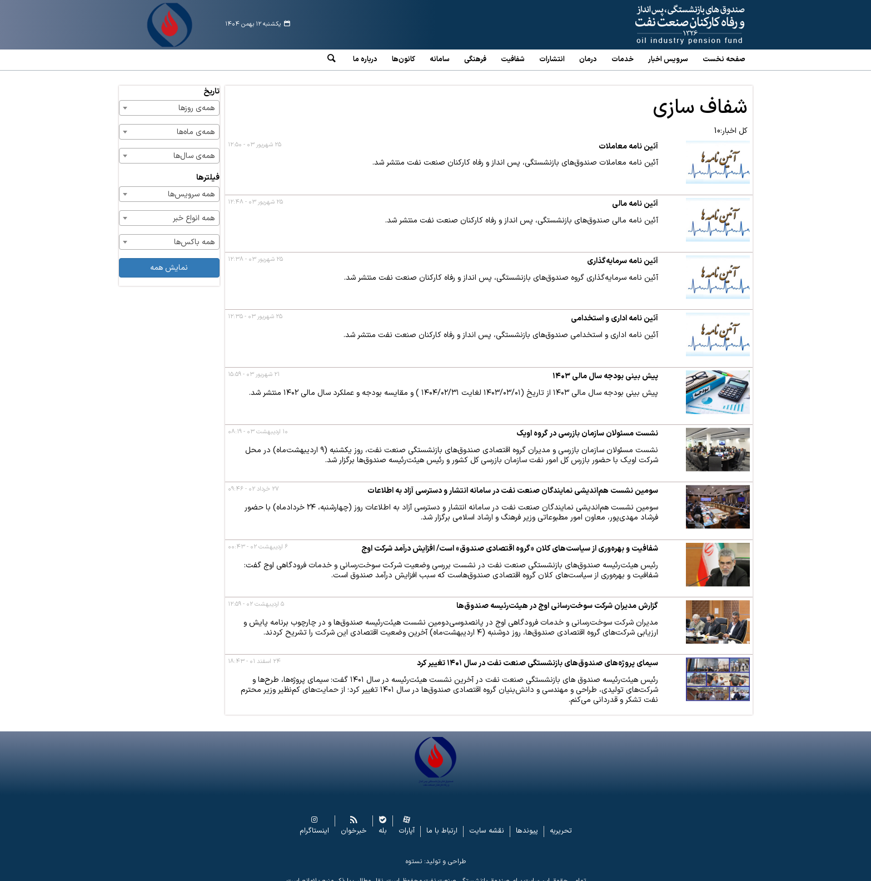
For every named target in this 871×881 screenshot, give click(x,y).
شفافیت (513, 59)
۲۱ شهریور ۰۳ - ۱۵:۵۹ (254, 366)
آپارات (407, 822)
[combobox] (169, 99)
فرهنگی (475, 59)
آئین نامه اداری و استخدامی (614, 310)
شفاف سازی (700, 100)
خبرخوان (354, 822)
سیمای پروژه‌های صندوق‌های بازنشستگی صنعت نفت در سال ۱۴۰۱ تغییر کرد (537, 655)
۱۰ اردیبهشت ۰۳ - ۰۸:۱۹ (258, 423)
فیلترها (208, 169)
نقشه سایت (486, 822)
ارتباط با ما (441, 822)
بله (383, 822)
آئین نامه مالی (635, 195)
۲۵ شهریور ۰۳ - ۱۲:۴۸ (255, 194)
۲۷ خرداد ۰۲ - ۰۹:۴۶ (253, 481)
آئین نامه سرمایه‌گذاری (622, 253)
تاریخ (211, 83)
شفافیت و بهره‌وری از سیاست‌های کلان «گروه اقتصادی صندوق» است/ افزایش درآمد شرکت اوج (509, 540)
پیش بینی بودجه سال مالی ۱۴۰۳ (605, 368)
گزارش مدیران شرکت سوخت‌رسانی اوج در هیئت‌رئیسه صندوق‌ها (557, 597)
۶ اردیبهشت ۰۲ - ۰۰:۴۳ (258, 538)
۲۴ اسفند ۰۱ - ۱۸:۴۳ (254, 653)
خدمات (622, 59)
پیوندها (527, 822)
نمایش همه (169, 259)
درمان (588, 59)
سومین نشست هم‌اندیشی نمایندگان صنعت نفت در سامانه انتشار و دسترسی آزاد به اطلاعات (512, 482)
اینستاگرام (314, 822)
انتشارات (552, 59)
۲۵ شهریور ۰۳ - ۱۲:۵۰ (254, 136)
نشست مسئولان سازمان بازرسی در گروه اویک (587, 425)
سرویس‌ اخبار (668, 59)
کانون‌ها (403, 59)
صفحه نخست (724, 59)
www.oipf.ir (664, 25)
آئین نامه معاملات (628, 138)
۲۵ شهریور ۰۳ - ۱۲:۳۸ (255, 251)
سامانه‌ (440, 59)
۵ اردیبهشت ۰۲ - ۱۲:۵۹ (256, 596)
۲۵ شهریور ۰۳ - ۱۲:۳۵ (255, 308)
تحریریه (561, 822)
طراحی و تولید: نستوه (436, 853)
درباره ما (365, 59)
